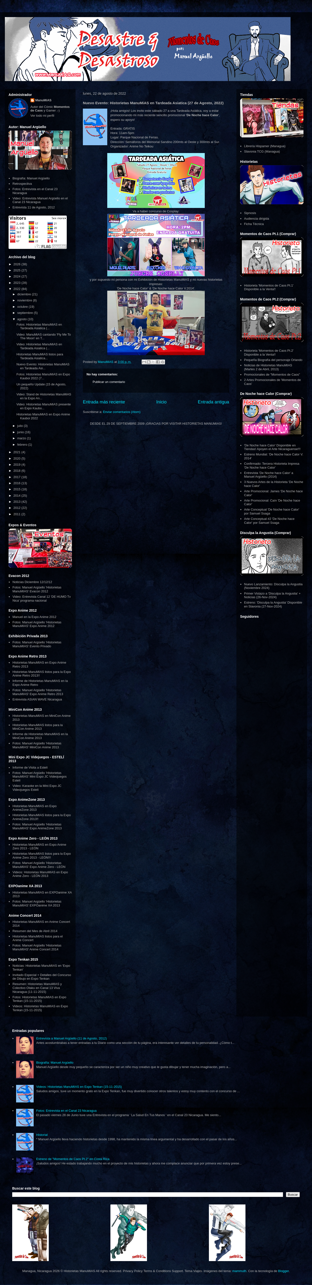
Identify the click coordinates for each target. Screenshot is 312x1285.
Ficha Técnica (254, 224)
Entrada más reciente (104, 402)
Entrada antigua (213, 402)
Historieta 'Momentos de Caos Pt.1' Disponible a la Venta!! (268, 287)
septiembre (25, 313)
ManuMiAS (43, 100)
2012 (17, 508)
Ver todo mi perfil (42, 115)
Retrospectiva (22, 183)
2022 (17, 289)
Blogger (283, 1271)
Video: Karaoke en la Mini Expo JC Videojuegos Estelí (36, 788)
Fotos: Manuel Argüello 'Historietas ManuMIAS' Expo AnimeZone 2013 (37, 826)
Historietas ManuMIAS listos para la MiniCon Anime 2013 (37, 727)
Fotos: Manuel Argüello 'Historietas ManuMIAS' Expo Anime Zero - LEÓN (38, 865)
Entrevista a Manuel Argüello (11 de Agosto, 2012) (71, 1038)
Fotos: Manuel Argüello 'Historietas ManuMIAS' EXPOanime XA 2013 (36, 903)
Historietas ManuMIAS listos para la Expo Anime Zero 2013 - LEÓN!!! (41, 855)
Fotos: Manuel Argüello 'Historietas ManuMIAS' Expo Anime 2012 (36, 624)
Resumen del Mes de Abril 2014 (34, 931)
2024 (17, 276)
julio (20, 426)
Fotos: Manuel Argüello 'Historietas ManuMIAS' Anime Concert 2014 (36, 947)
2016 (17, 483)
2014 (17, 495)
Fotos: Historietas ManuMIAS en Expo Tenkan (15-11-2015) (39, 999)
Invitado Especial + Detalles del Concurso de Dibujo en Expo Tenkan (41, 977)
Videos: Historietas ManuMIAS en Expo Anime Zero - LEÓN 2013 (40, 874)
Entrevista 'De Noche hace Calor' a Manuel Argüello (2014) (268, 475)
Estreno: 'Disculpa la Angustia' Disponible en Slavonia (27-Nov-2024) (273, 604)
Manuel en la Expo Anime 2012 (34, 617)
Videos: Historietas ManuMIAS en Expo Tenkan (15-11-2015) (40, 1008)
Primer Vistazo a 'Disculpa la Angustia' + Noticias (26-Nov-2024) (272, 595)
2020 (17, 458)
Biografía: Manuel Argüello (30, 178)
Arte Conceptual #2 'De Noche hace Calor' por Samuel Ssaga (269, 520)
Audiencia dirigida (256, 218)
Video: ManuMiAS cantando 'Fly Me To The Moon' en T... (43, 336)
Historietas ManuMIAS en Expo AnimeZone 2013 (34, 808)
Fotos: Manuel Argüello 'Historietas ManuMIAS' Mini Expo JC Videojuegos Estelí (39, 776)
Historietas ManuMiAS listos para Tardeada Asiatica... (39, 356)
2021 (17, 452)
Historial (42, 1135)
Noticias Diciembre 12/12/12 (32, 582)
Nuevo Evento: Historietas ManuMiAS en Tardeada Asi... (42, 366)
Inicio (161, 402)
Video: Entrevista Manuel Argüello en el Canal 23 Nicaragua (40, 200)
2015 (17, 489)
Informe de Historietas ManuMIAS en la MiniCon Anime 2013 (40, 736)
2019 (17, 464)
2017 (17, 477)
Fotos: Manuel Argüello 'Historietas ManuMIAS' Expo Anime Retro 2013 (37, 692)
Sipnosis (250, 213)
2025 (17, 270)
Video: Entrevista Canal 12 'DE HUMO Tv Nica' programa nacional (41, 598)
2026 (17, 264)
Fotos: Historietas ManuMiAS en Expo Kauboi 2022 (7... (43, 376)
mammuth (239, 1271)
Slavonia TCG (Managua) (262, 151)
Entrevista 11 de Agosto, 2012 (33, 207)
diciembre (24, 294)
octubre (23, 306)
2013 (17, 502)
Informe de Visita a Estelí (30, 767)
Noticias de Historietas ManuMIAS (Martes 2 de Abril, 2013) (268, 367)
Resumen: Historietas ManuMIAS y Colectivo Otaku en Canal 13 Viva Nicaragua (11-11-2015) (37, 987)
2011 (17, 514)
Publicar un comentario (109, 382)
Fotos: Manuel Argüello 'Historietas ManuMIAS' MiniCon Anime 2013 (36, 745)
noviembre (25, 300)
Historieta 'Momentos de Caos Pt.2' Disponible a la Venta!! (268, 352)
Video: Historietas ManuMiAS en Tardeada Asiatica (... (39, 346)
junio (21, 432)
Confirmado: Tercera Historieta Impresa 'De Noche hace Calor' (271, 465)
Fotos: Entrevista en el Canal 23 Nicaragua (66, 1110)
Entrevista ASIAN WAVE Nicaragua (37, 699)
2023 (17, 283)
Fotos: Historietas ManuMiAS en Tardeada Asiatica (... (39, 326)
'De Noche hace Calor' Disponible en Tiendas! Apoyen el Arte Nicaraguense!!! (272, 447)
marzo (22, 438)
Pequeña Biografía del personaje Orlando (273, 360)
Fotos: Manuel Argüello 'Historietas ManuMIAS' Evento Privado (36, 644)
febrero (22, 444)
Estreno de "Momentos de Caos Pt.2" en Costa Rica (72, 1159)
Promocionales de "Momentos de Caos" (272, 374)
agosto (22, 319)
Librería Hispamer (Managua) (264, 146)
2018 (17, 471)
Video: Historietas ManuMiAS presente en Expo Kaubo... (43, 406)
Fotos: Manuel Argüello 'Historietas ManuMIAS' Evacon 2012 (36, 589)
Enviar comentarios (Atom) (121, 412)
